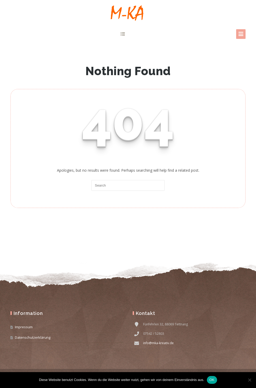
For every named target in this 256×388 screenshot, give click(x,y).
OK (212, 380)
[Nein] (249, 380)
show (122, 34)
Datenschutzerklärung (32, 337)
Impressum (24, 327)
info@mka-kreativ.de (158, 343)
